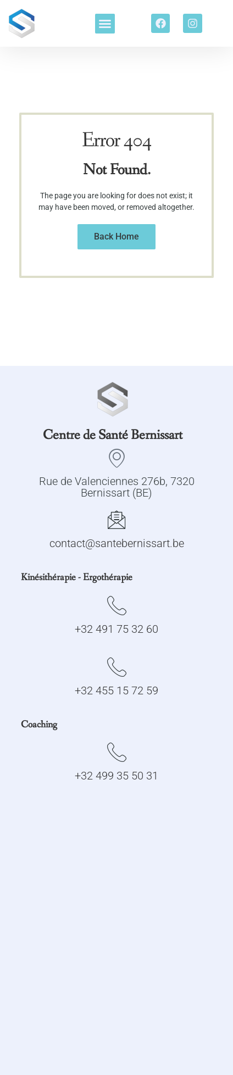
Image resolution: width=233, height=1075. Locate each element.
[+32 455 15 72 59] (116, 666)
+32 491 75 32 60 (116, 629)
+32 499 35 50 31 (116, 775)
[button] (105, 24)
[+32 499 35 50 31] (116, 751)
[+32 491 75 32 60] (116, 605)
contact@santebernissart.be (116, 543)
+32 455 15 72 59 (116, 690)
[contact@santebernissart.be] (116, 519)
